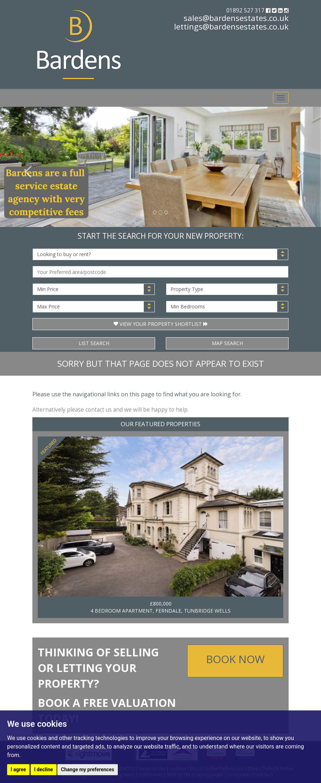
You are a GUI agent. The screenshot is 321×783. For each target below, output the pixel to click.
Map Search (227, 343)
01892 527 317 (246, 10)
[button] (24, 167)
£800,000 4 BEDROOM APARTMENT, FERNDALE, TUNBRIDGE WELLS (160, 607)
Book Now (235, 659)
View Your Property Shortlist (160, 324)
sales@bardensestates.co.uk (236, 17)
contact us (98, 409)
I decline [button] (43, 769)
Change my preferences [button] (87, 769)
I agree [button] (18, 769)
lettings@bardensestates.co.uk (231, 26)
